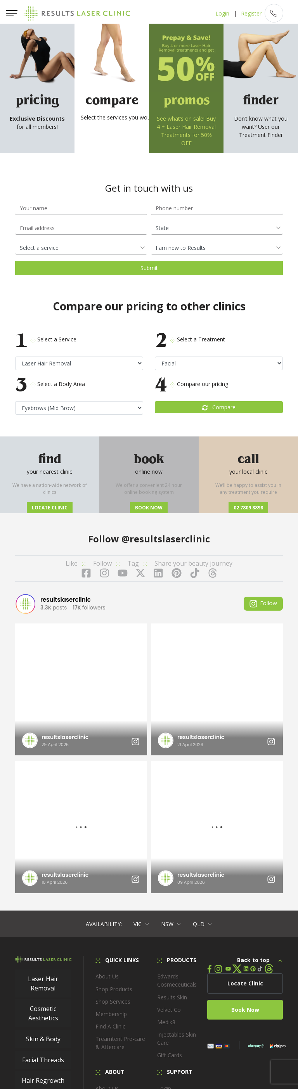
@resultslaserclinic (165, 538)
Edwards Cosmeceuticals (177, 842)
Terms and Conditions (258, 1044)
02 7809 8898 (248, 507)
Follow (263, 603)
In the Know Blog (117, 975)
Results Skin (172, 859)
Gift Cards (169, 917)
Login (222, 13)
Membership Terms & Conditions (76, 1057)
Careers (105, 963)
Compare (219, 407)
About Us (107, 838)
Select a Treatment (190, 339)
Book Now (245, 872)
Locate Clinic (50, 507)
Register (251, 13)
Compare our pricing (191, 384)
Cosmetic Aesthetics (43, 876)
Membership (111, 876)
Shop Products (113, 851)
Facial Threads (43, 922)
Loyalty (166, 975)
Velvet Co (169, 872)
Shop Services (112, 863)
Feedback (169, 1000)
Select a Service (45, 339)
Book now (149, 507)
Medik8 (166, 884)
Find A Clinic (110, 888)
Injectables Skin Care (176, 901)
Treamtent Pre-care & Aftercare (120, 905)
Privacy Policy (153, 1057)
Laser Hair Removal (43, 846)
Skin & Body (43, 901)
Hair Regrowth (43, 942)
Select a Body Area (50, 384)
